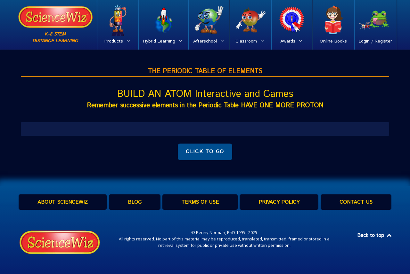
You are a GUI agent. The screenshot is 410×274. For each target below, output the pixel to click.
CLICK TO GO (205, 151)
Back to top (374, 235)
